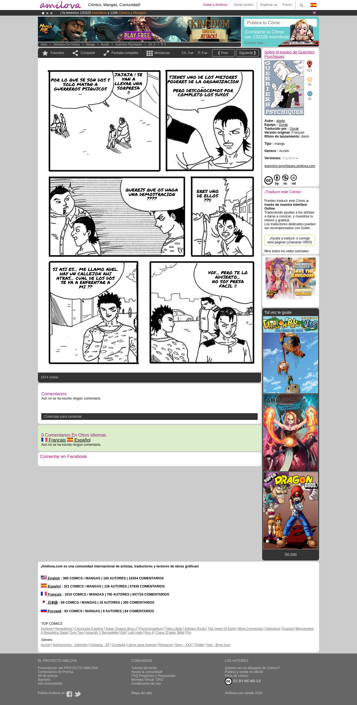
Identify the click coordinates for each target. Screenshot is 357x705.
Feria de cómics (237, 676)
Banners (44, 680)
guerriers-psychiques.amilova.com (289, 166)
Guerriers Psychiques (128, 44)
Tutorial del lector (144, 668)
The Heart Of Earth (222, 629)
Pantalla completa (125, 53)
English (50, 578)
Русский (51, 611)
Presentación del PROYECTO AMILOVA (68, 668)
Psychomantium (151, 629)
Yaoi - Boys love (218, 645)
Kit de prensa (48, 676)
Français (53, 440)
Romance (165, 645)
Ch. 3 (151, 44)
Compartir (88, 53)
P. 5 (163, 44)
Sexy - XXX (183, 645)
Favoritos (57, 53)
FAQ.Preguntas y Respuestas (153, 676)
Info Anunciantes (50, 684)
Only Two (77, 633)
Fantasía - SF (100, 645)
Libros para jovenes (141, 645)
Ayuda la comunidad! (147, 672)
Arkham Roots (195, 629)
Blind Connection (250, 629)
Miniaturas (162, 53)
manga (90, 44)
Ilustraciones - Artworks (70, 645)
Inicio (44, 44)
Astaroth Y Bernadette (102, 633)
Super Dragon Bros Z (121, 629)
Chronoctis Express (88, 629)
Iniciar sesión (244, 5)
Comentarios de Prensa (55, 672)
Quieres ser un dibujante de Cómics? (252, 668)
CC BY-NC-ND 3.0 (243, 681)
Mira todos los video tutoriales (286, 251)
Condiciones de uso (146, 684)
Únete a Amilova (215, 5)
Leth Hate (135, 633)
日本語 (49, 602)
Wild (181, 633)
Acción (105, 44)
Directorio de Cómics (67, 44)
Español (78, 440)
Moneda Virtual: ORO (147, 680)
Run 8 (148, 633)
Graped (287, 629)
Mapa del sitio (141, 693)
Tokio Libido (173, 629)
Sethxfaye (272, 629)
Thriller (199, 645)
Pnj (188, 633)
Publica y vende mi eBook (244, 672)
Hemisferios (63, 629)
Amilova (47, 629)
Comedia (118, 645)
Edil (123, 633)
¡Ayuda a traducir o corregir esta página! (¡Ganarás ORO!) (289, 240)
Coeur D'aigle (166, 633)
